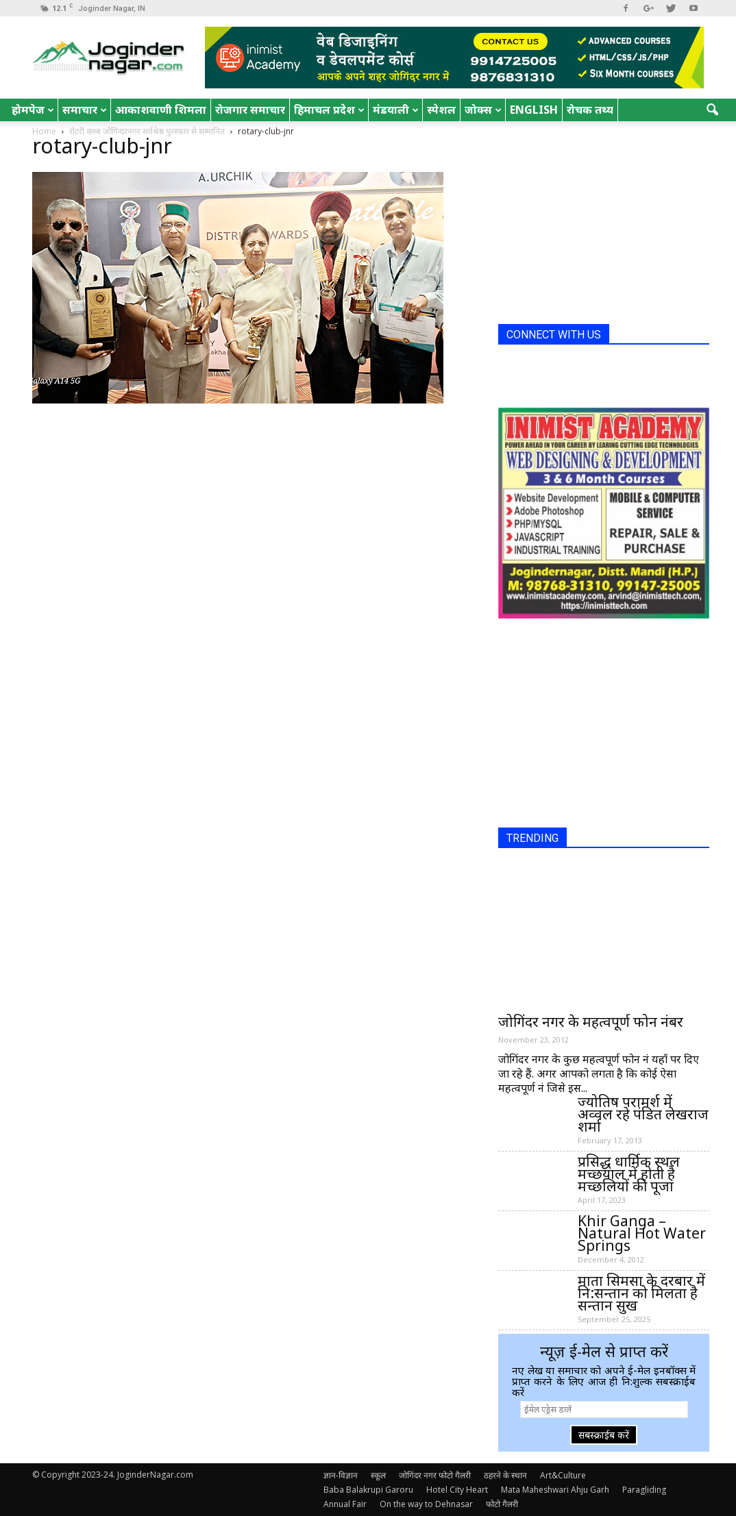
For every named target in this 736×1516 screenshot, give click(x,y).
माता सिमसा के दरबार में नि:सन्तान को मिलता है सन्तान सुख (641, 1293)
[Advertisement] (601, 228)
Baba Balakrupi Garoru (368, 1489)
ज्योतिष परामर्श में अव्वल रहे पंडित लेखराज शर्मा (643, 1114)
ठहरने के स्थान (505, 1475)
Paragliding (644, 1489)
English (534, 109)
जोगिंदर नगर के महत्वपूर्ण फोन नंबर (590, 1021)
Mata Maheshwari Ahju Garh (555, 1489)
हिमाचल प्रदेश (329, 109)
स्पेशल (441, 109)
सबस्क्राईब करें (603, 1434)
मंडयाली (396, 109)
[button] (712, 110)
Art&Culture (563, 1475)
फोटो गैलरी (502, 1504)
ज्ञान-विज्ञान (340, 1475)
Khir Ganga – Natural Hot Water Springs (642, 1233)
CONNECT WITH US (553, 334)
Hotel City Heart (457, 1489)
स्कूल (378, 1475)
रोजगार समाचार (250, 109)
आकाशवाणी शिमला (160, 109)
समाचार (84, 109)
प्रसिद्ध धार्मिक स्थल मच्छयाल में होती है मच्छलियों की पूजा (629, 1173)
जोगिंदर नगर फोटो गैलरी (435, 1475)
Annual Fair (345, 1504)
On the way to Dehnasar (426, 1504)
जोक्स (483, 109)
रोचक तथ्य (590, 109)
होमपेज (33, 109)
